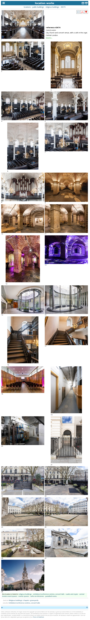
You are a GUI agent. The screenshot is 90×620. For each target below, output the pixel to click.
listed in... (49, 38)
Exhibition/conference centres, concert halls (24, 603)
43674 (63, 7)
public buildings (38, 7)
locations (27, 7)
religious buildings (52, 7)
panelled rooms (51, 596)
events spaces (24, 596)
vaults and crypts (72, 594)
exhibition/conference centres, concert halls (48, 594)
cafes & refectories (37, 596)
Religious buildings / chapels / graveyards (23, 600)
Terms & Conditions (38, 617)
